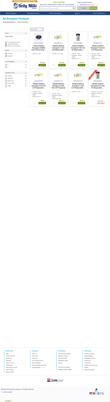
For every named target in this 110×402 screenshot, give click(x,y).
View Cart (93, 8)
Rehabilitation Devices (89, 358)
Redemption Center (63, 360)
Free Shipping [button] (9, 61)
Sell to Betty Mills (36, 363)
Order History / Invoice (11, 367)
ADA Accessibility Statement (39, 365)
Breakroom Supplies (89, 369)
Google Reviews (36, 367)
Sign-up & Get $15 (63, 356)
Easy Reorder (9, 365)
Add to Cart (42, 65)
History (55, 4)
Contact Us (35, 358)
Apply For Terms (10, 363)
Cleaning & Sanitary (33, 13)
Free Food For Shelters (64, 367)
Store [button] (6, 33)
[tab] (16, 33)
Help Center (35, 356)
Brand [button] (7, 50)
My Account (43, 4)
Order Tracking (9, 369)
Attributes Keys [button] (10, 72)
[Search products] (57, 8)
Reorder (59, 4)
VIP (63, 4)
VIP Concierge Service (37, 360)
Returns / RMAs (10, 372)
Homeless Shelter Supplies (65, 369)
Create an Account (87, 2)
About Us (34, 353)
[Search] (73, 8)
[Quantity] (35, 65)
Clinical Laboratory (55, 13)
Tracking (49, 4)
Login (7, 353)
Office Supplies (9, 36)
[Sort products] (37, 29)
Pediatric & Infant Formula (90, 365)
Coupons (60, 363)
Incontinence (87, 363)
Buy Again (71, 4)
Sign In (79, 2)
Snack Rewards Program (64, 353)
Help (66, 4)
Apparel (77, 13)
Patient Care (87, 360)
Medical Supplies (11, 13)
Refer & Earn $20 (62, 358)
